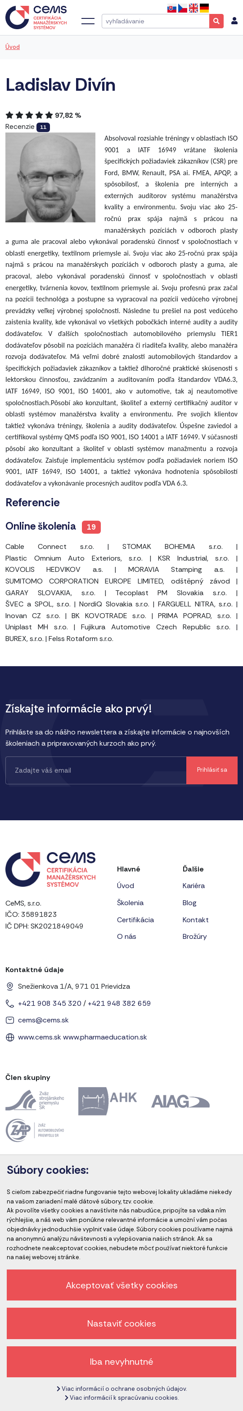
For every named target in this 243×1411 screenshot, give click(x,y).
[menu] (234, 21)
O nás (126, 936)
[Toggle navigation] (87, 21)
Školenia (130, 902)
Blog (190, 902)
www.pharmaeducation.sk (105, 1037)
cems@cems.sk (43, 1020)
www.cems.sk (39, 1037)
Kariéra (194, 885)
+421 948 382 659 (119, 1003)
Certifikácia (135, 919)
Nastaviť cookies (121, 1323)
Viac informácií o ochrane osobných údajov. (122, 1389)
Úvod (12, 47)
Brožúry (195, 936)
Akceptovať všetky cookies (122, 1285)
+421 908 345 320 (49, 1003)
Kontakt (196, 919)
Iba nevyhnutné (121, 1361)
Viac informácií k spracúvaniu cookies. (122, 1398)
